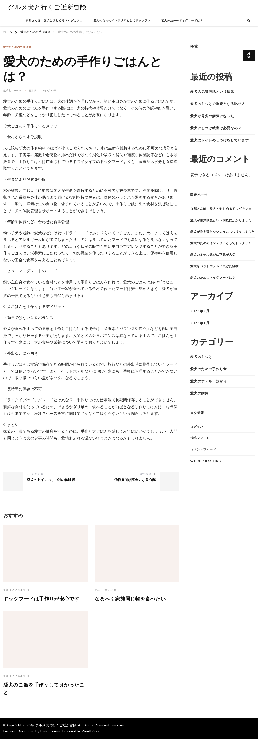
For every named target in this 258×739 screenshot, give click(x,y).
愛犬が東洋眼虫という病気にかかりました (221, 220)
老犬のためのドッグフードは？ (182, 21)
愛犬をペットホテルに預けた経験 (214, 266)
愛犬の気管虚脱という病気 (212, 91)
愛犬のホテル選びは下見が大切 (212, 255)
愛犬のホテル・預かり (208, 381)
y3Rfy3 (17, 90)
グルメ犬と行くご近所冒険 (47, 7)
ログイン (196, 427)
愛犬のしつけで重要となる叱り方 (217, 104)
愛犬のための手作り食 (17, 47)
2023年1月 (199, 323)
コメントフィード (203, 449)
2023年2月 (199, 311)
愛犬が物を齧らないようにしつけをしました (222, 232)
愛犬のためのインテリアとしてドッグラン (121, 21)
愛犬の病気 (199, 393)
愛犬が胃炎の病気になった (212, 116)
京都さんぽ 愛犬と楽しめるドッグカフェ (54, 21)
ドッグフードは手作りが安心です (43, 599)
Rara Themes (50, 731)
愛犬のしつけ (201, 356)
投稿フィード (200, 438)
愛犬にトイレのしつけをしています (219, 140)
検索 (194, 46)
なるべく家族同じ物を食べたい (132, 599)
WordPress (90, 731)
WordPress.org (205, 461)
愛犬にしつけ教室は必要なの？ (215, 128)
